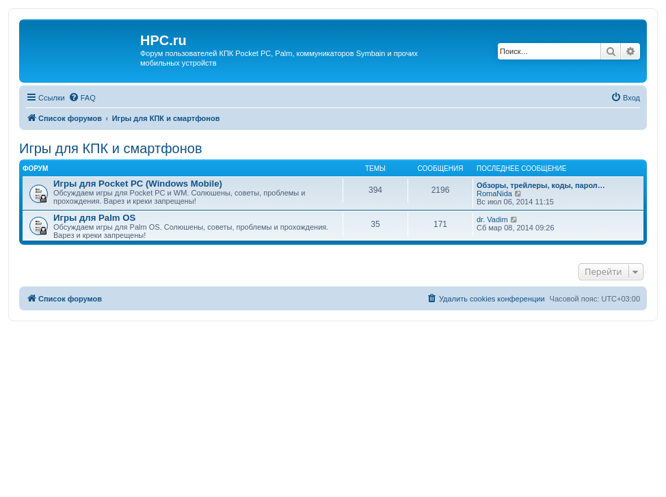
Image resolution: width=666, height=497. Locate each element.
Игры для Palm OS (94, 218)
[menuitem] (82, 98)
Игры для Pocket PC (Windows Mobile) (137, 183)
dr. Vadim (492, 219)
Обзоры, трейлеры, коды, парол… (541, 185)
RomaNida (494, 193)
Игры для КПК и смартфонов (110, 148)
